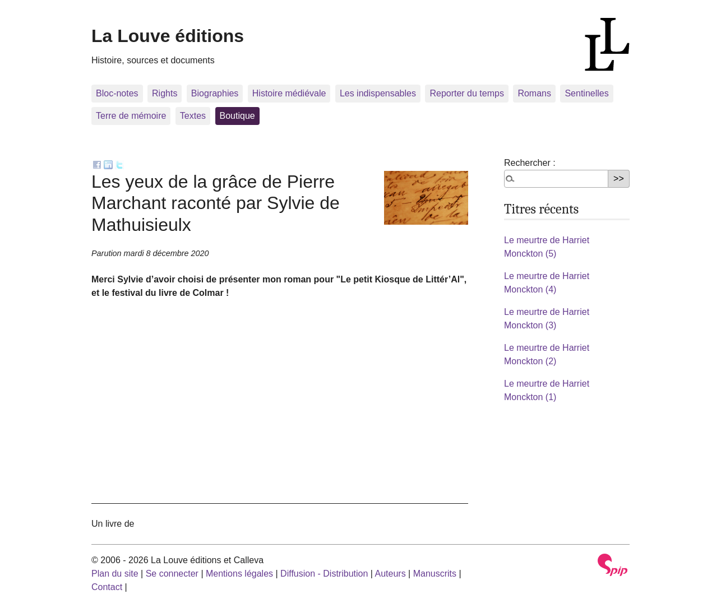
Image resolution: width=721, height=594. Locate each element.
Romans (534, 93)
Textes (193, 115)
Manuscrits (434, 573)
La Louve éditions (167, 36)
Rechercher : (530, 163)
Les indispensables (378, 93)
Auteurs (390, 573)
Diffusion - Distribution (324, 573)
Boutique (237, 115)
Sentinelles (586, 93)
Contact (106, 587)
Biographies (215, 93)
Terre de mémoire (131, 115)
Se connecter (172, 573)
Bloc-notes (117, 93)
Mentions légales (239, 573)
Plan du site (114, 573)
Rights (164, 93)
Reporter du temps (466, 93)
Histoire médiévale (289, 93)
